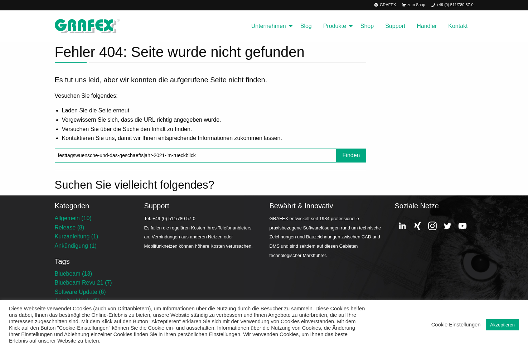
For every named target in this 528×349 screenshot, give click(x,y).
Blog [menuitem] (306, 26)
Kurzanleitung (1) (76, 236)
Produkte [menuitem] (334, 26)
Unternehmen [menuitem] (268, 26)
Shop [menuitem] (367, 26)
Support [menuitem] (395, 26)
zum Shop (413, 5)
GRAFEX (385, 5)
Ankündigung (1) (76, 246)
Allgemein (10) (73, 218)
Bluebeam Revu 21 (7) (83, 283)
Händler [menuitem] (427, 26)
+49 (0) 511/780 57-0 (452, 5)
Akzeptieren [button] (502, 325)
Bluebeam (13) (73, 274)
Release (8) (69, 227)
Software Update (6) (80, 292)
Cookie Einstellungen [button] (456, 325)
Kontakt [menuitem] (458, 26)
